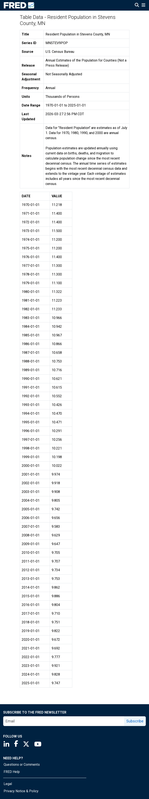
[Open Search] (137, 5)
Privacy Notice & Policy (21, 791)
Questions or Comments (22, 765)
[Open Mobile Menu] (143, 5)
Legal (8, 784)
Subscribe (134, 721)
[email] (63, 721)
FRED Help (12, 772)
